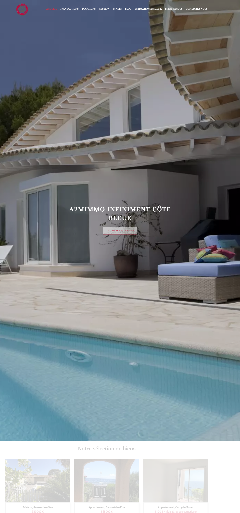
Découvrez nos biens (120, 230)
